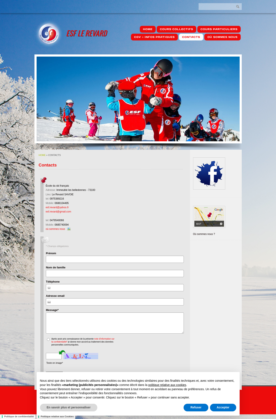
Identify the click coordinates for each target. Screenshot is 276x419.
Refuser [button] (195, 407)
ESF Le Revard (86, 33)
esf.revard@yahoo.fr (57, 207)
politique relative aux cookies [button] (167, 385)
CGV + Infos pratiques (154, 37)
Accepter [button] (223, 407)
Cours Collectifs (176, 29)
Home (147, 29)
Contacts (191, 37)
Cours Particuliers (219, 29)
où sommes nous (222, 37)
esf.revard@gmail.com (58, 211)
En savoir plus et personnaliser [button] (69, 407)
